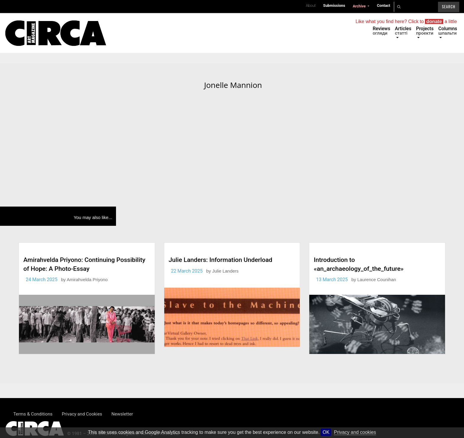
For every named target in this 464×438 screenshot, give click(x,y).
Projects (425, 31)
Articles (403, 31)
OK (326, 432)
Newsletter (122, 414)
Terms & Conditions (32, 414)
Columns (447, 31)
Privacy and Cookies (82, 414)
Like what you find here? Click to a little (406, 21)
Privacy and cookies (355, 432)
